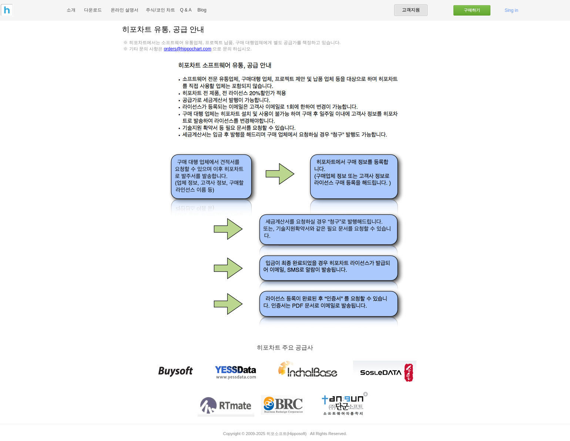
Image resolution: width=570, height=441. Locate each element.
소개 (71, 10)
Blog (202, 10)
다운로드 (93, 10)
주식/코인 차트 (160, 10)
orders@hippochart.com (187, 48)
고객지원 (411, 10)
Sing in (511, 10)
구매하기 (472, 10)
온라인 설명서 (124, 10)
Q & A (185, 10)
